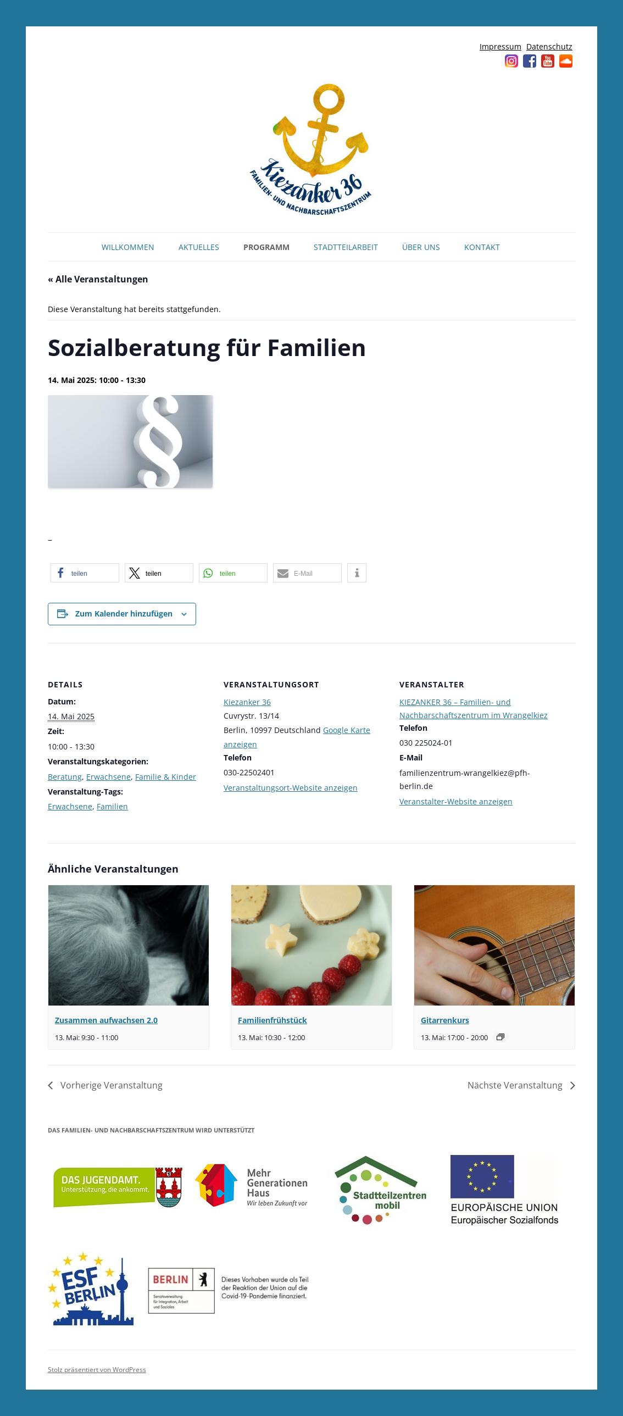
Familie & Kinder (165, 776)
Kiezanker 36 (247, 702)
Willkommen (128, 247)
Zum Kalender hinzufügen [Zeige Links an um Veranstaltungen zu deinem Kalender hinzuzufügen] (124, 613)
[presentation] (128, 945)
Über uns (421, 247)
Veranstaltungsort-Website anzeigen (291, 787)
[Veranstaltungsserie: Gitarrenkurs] (500, 1037)
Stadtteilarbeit (346, 247)
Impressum (500, 46)
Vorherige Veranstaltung (110, 1085)
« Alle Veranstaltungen (98, 279)
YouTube (547, 61)
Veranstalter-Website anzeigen (456, 801)
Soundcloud (565, 61)
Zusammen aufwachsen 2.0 (106, 1020)
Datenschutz (549, 46)
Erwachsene (108, 776)
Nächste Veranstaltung (516, 1085)
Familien (112, 806)
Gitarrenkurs (445, 1020)
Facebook (529, 61)
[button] (85, 572)
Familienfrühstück (272, 1020)
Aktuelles (199, 247)
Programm (266, 247)
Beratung (65, 776)
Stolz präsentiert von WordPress (97, 1369)
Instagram (511, 61)
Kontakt (482, 247)
